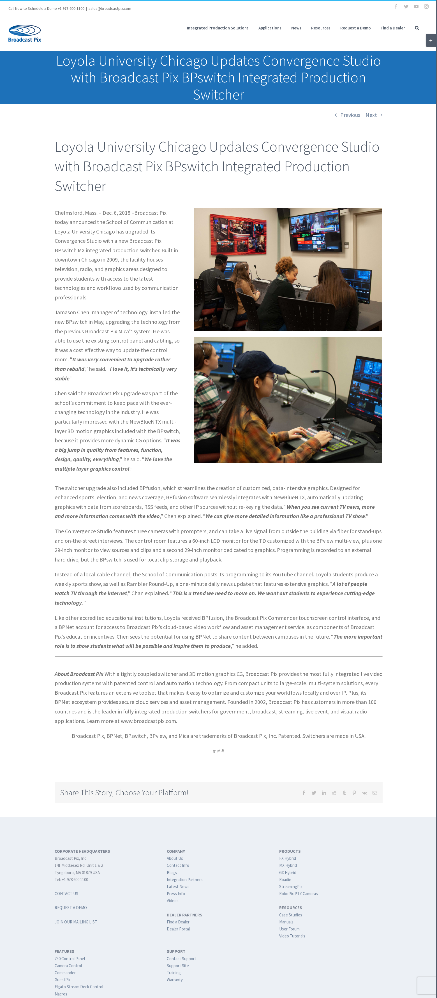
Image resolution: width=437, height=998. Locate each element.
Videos (173, 900)
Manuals (286, 922)
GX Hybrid (287, 872)
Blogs (172, 872)
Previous (350, 114)
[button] (417, 28)
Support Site (178, 965)
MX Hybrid (288, 865)
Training (174, 972)
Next (371, 114)
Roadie (285, 879)
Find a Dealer (178, 922)
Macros (61, 994)
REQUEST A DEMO (71, 907)
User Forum (289, 929)
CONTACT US (66, 893)
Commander (65, 972)
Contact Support (181, 958)
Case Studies (290, 915)
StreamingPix (290, 886)
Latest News (178, 886)
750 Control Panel (70, 958)
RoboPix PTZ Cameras (298, 893)
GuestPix (63, 979)
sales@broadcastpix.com (110, 8)
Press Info (176, 893)
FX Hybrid (287, 858)
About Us (175, 858)
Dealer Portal (178, 929)
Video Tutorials (292, 936)
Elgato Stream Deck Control (79, 986)
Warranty (175, 979)
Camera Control (68, 965)
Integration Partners (185, 879)
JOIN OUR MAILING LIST (76, 922)
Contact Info (178, 865)
